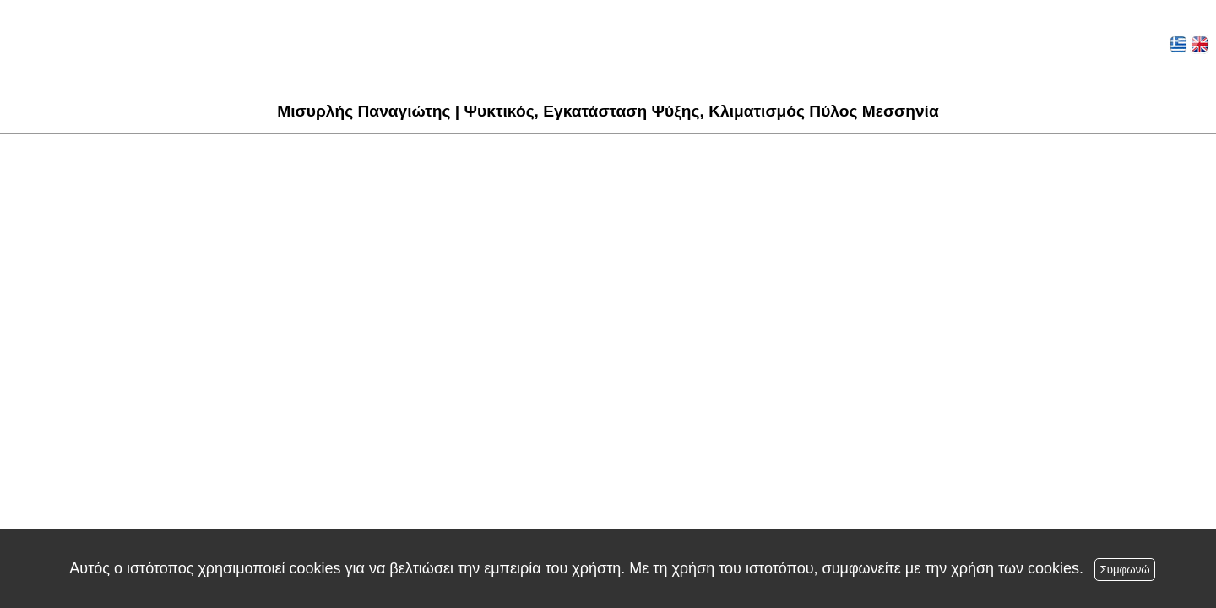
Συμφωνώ (1124, 569)
